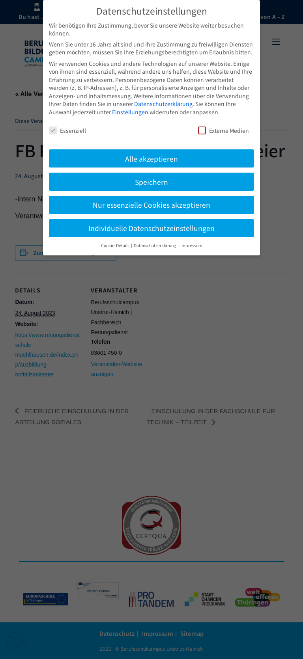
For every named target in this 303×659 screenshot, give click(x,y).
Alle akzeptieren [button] (151, 159)
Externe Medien (223, 130)
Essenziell (67, 130)
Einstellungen (130, 112)
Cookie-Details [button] (115, 245)
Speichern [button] (151, 182)
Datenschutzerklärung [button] (155, 245)
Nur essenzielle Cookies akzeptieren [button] (151, 205)
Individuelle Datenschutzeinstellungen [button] (151, 228)
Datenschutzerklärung (163, 104)
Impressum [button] (191, 245)
